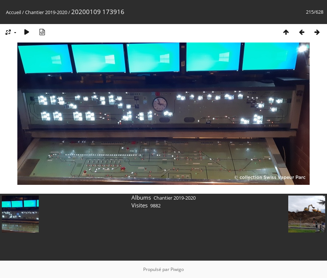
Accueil (13, 12)
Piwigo (177, 269)
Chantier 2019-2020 (46, 12)
